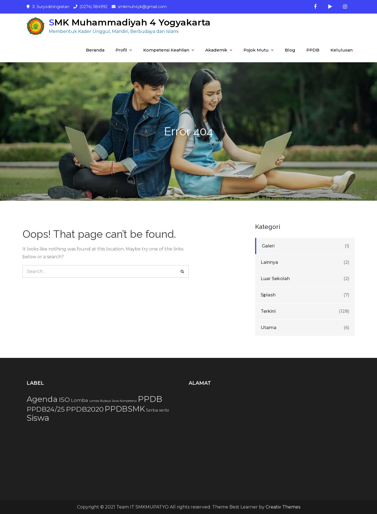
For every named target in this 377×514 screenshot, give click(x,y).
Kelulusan (341, 50)
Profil (121, 50)
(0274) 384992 (93, 6)
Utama (268, 327)
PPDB (312, 50)
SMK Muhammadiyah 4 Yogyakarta (130, 22)
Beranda (95, 50)
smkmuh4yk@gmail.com (142, 6)
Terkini (268, 311)
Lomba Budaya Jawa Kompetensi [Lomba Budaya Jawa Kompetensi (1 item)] (113, 401)
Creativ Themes (283, 507)
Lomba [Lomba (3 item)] (79, 400)
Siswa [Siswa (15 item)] (38, 418)
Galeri (268, 246)
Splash (268, 295)
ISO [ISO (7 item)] (64, 400)
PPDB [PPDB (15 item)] (150, 399)
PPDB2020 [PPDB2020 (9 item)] (85, 409)
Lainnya (269, 262)
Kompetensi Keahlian (166, 50)
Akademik (216, 50)
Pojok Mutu (256, 50)
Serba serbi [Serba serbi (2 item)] (157, 410)
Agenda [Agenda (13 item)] (42, 399)
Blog (290, 50)
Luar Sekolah (275, 278)
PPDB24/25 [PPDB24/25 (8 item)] (46, 409)
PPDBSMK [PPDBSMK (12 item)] (125, 409)
